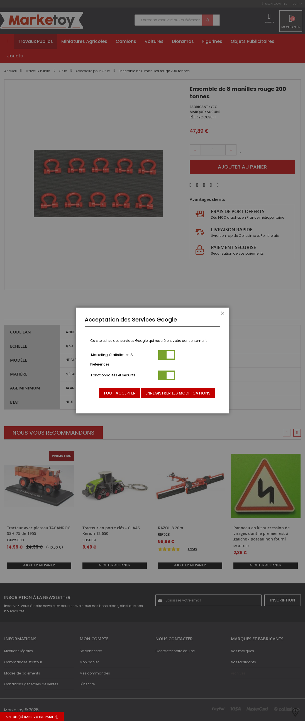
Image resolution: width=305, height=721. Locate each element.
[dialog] (152, 360)
